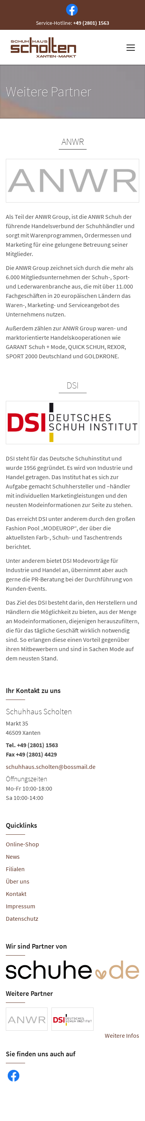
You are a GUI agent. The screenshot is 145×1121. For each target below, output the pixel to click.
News (13, 856)
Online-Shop (22, 844)
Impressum (20, 906)
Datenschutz (22, 918)
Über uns (17, 881)
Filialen (15, 869)
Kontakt (16, 893)
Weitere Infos (122, 1035)
